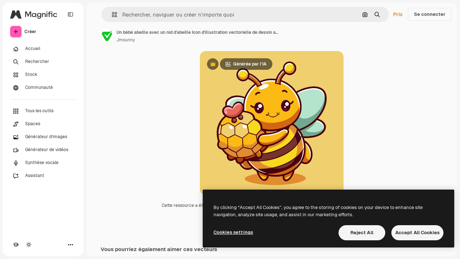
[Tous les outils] (43, 111)
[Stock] (43, 75)
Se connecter (429, 14)
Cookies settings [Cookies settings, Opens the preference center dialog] (233, 232)
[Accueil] (43, 49)
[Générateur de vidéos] (43, 150)
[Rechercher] (43, 62)
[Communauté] (43, 88)
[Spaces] (43, 124)
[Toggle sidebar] (70, 14)
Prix (398, 14)
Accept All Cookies (417, 233)
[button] (111, 14)
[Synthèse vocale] (43, 163)
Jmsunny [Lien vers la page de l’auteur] (125, 40)
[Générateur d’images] (43, 137)
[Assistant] (43, 176)
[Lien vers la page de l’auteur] (107, 35)
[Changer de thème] (28, 244)
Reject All (361, 233)
